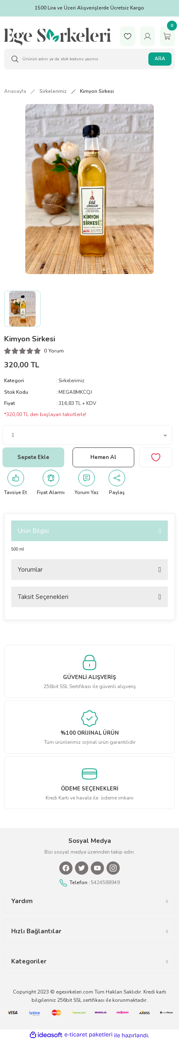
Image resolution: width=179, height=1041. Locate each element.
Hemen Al (103, 457)
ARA (160, 58)
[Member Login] (147, 36)
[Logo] (57, 36)
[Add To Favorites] (155, 457)
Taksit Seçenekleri (43, 597)
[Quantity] (87, 435)
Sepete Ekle (33, 457)
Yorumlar (30, 569)
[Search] (89, 59)
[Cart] (167, 36)
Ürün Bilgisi (33, 531)
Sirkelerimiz (71, 380)
